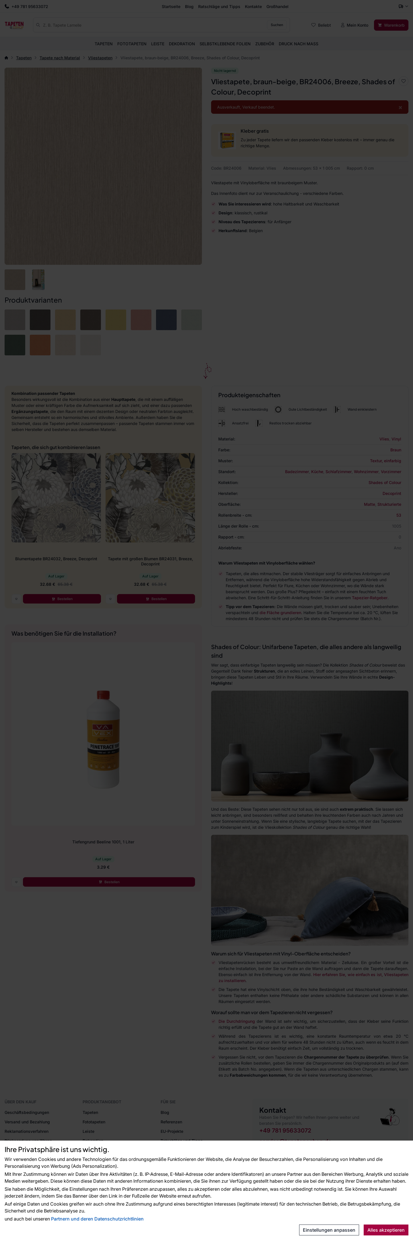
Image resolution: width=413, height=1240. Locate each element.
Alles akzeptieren (386, 1230)
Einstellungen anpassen (329, 1230)
